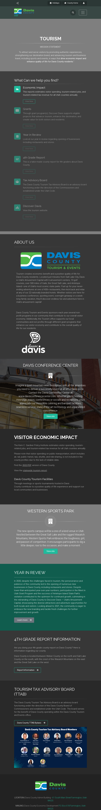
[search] (73, 12)
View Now (29, 101)
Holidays (54, 3)
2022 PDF (26, 465)
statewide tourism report (35, 470)
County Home (71, 3)
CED (16, 15)
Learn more (24, 620)
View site (51, 416)
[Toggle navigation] (83, 12)
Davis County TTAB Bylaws (31, 722)
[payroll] (84, 3)
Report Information (27, 670)
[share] (17, 3)
